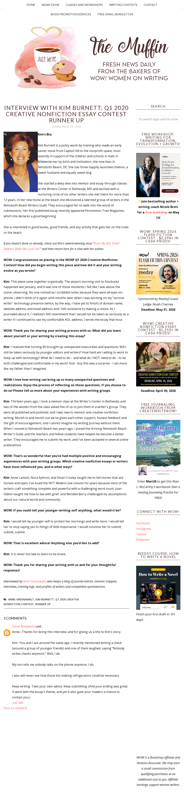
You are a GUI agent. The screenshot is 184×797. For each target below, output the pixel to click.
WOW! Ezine (50, 4)
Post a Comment (15, 708)
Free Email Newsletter (115, 14)
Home (30, 4)
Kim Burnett (45, 599)
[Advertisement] (158, 688)
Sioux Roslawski (23, 626)
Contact (150, 4)
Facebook (143, 523)
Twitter (141, 534)
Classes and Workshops (84, 4)
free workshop (156, 212)
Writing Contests (123, 4)
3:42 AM (17, 703)
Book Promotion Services (71, 14)
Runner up (42, 604)
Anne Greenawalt (34, 581)
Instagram (143, 529)
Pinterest (142, 540)
